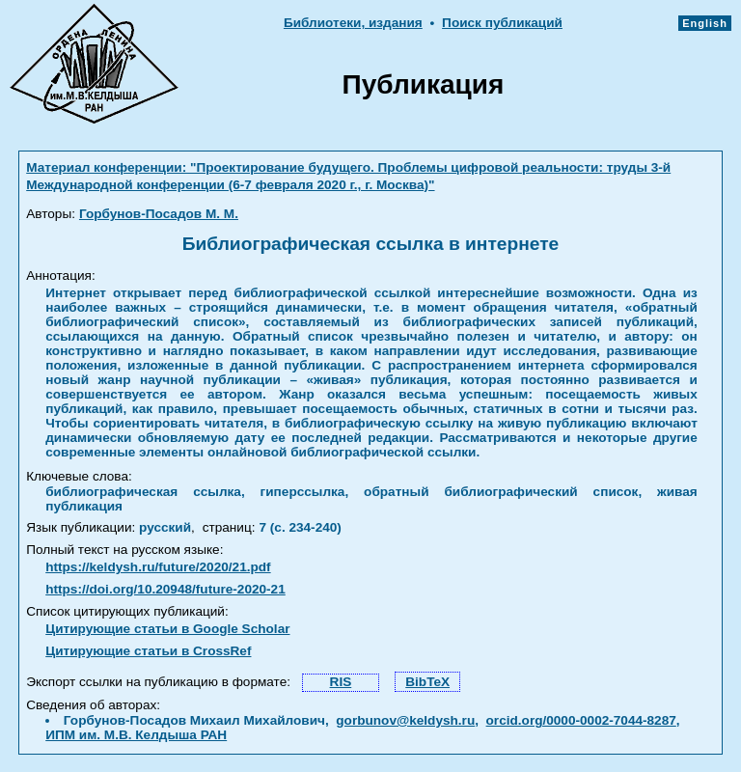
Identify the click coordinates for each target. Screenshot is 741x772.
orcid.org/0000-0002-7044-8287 (581, 720)
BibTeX (427, 682)
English (704, 23)
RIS (341, 682)
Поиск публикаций (502, 22)
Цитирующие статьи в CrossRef (148, 651)
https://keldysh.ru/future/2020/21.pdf (157, 567)
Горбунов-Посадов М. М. (158, 214)
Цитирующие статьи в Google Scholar (167, 628)
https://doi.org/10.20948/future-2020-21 (165, 589)
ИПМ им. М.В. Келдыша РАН (136, 735)
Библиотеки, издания (353, 22)
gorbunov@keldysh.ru (405, 720)
